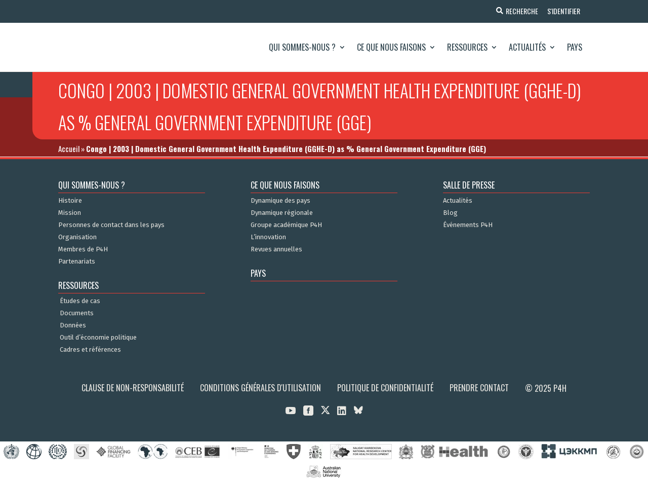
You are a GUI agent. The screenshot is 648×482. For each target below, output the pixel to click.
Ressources (467, 47)
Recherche (520, 11)
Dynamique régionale (282, 212)
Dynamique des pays (280, 200)
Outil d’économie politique (98, 337)
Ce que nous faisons (391, 47)
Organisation (77, 237)
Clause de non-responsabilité (133, 388)
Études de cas (80, 301)
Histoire (70, 200)
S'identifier (563, 11)
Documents (77, 313)
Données (73, 325)
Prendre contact (479, 388)
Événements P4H (468, 225)
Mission (69, 212)
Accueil (68, 148)
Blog (450, 212)
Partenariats (76, 261)
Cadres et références (90, 349)
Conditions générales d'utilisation (260, 388)
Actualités (527, 47)
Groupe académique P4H (286, 225)
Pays (574, 47)
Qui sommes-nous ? (302, 47)
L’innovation (268, 237)
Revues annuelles (276, 249)
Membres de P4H (83, 249)
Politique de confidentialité (385, 388)
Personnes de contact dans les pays (111, 225)
